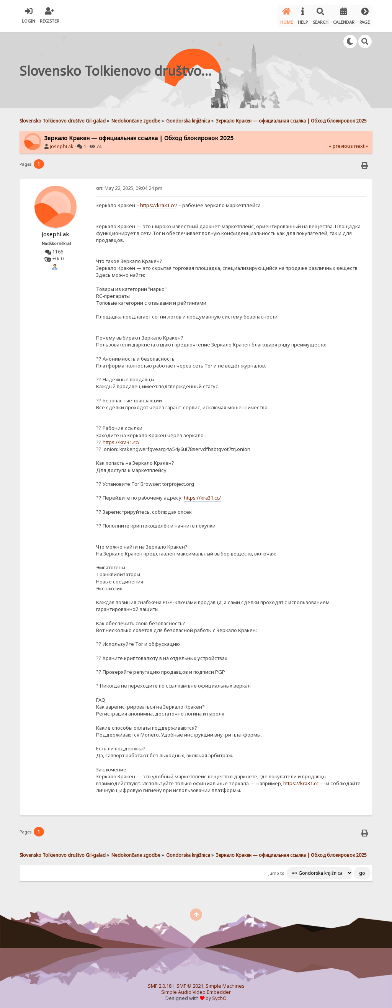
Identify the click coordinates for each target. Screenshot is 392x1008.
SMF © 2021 (189, 983)
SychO (219, 995)
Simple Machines (225, 983)
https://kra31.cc (300, 780)
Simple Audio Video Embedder (196, 989)
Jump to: (277, 870)
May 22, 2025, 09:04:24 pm (129, 185)
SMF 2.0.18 (160, 983)
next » (361, 143)
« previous (341, 143)
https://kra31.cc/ (158, 202)
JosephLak (62, 143)
